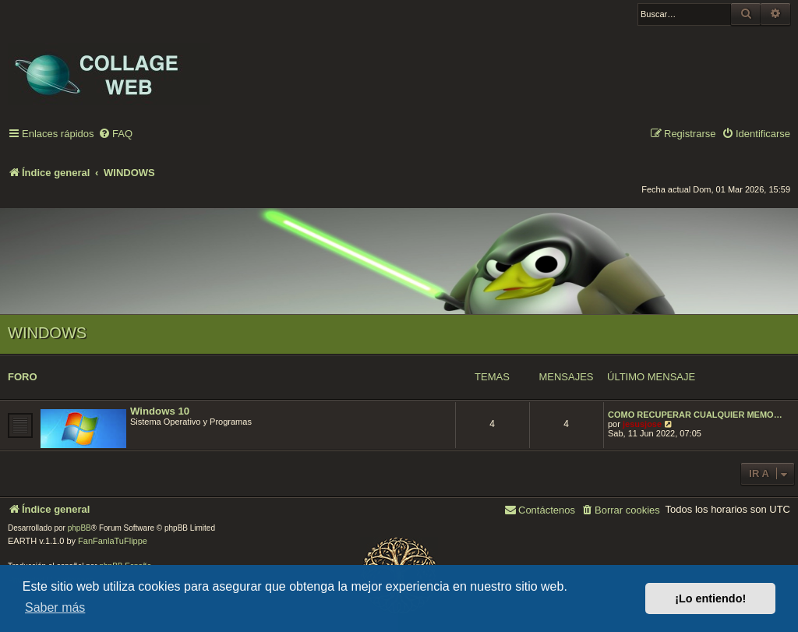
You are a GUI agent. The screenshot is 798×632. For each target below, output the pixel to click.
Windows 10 (159, 411)
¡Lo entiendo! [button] (710, 598)
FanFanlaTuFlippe (112, 540)
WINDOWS (47, 332)
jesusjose (642, 424)
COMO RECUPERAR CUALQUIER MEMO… (695, 414)
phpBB (79, 528)
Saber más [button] (55, 607)
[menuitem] (115, 134)
